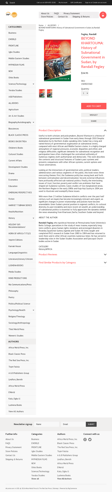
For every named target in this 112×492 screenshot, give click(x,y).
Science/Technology (17, 84)
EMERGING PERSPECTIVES (20, 192)
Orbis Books (14, 77)
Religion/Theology (17, 316)
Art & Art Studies (16, 116)
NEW (11, 71)
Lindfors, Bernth (16, 379)
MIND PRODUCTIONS (18, 278)
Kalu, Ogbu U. (14, 398)
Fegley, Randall (88, 34)
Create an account (99, 2)
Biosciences (14, 128)
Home (41, 25)
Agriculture (14, 109)
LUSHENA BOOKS (16, 265)
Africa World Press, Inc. (19, 347)
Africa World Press (17, 386)
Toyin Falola (14, 366)
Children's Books (16, 147)
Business (12, 33)
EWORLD (12, 39)
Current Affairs (15, 160)
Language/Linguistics (18, 252)
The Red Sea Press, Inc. (19, 360)
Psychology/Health (17, 310)
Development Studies (18, 167)
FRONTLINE (14, 45)
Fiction (11, 199)
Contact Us (63, 16)
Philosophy (13, 291)
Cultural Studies (16, 154)
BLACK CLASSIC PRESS (18, 135)
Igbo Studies (14, 52)
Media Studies (15, 271)
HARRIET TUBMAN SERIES (20, 205)
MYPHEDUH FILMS (16, 64)
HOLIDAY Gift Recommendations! (17, 225)
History (12, 218)
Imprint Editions (16, 240)
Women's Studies (16, 335)
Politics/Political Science (19, 303)
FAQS (56, 13)
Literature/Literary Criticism (21, 259)
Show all (35, 478)
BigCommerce (72, 488)
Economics (13, 179)
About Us (45, 13)
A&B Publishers (15, 96)
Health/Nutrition (16, 211)
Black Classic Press (17, 354)
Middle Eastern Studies (19, 58)
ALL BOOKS (13, 103)
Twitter (90, 439)
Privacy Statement (72, 13)
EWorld (12, 392)
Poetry (11, 297)
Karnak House (15, 246)
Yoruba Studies (15, 90)
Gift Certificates (76, 2)
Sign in (87, 2)
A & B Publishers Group (19, 373)
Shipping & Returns (81, 16)
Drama (11, 173)
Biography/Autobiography (20, 122)
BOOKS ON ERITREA (18, 141)
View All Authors (16, 411)
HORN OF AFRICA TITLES (20, 233)
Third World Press (16, 329)
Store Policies (47, 16)
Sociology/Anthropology (19, 323)
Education (13, 186)
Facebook (85, 439)
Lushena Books (15, 405)
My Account (63, 2)
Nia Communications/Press (20, 284)
